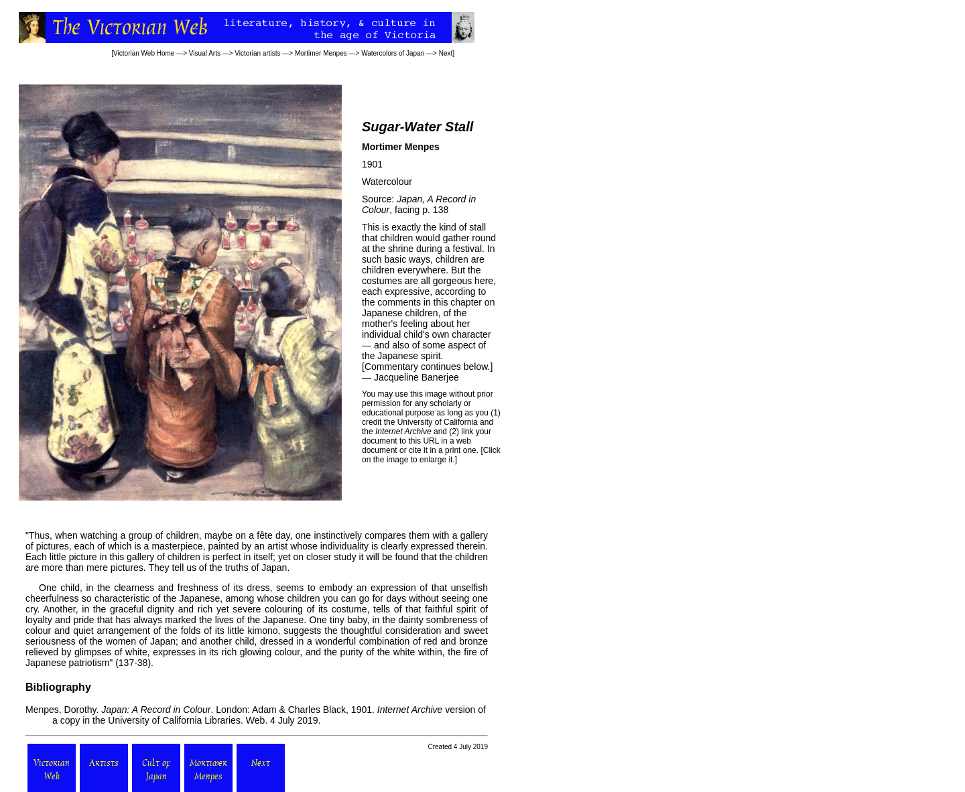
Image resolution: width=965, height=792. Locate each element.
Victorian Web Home (143, 53)
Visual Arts (204, 53)
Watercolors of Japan (392, 53)
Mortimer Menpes (321, 53)
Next (446, 53)
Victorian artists (257, 53)
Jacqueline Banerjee (416, 377)
